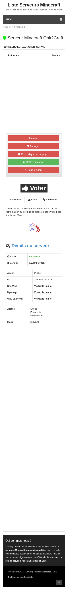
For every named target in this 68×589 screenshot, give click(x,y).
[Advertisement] (34, 98)
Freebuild (19, 27)
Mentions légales (43, 572)
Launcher (28, 47)
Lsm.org (29, 572)
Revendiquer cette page (33, 154)
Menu (34, 19)
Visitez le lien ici (43, 286)
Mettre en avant (33, 162)
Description (15, 199)
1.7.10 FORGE (37, 263)
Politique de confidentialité (21, 577)
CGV (55, 572)
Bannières (50, 199)
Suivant (55, 55)
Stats (32, 199)
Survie (40, 47)
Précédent (14, 55)
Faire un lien (33, 170)
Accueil (7, 27)
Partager (33, 146)
